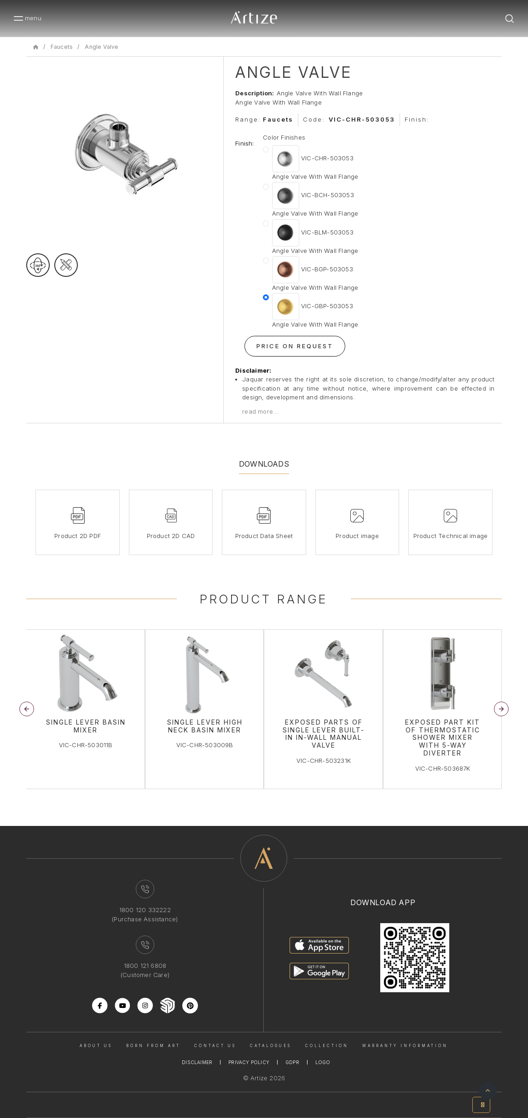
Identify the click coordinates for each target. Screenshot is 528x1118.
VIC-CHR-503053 (315, 163)
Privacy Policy (248, 1062)
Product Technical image (450, 535)
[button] (501, 709)
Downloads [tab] (264, 464)
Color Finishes (284, 137)
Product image (357, 535)
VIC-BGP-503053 (315, 274)
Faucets (62, 46)
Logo (323, 1062)
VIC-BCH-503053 (315, 200)
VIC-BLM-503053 (315, 237)
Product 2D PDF (77, 535)
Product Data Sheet (264, 535)
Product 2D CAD (171, 535)
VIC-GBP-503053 (315, 311)
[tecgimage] (66, 265)
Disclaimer (197, 1062)
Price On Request (294, 346)
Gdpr (292, 1062)
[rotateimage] (38, 265)
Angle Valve (101, 46)
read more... (260, 411)
